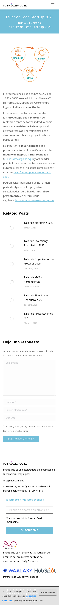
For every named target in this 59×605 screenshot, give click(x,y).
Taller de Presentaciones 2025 (38, 316)
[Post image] (11, 227)
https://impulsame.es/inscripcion (34, 200)
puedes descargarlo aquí (18, 159)
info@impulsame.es (13, 480)
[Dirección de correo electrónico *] (29, 510)
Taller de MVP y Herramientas (33, 279)
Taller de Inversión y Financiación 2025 (36, 243)
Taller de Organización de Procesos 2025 (39, 261)
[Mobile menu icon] (53, 5)
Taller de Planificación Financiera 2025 (36, 298)
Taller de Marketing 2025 (38, 223)
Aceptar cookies (48, 592)
